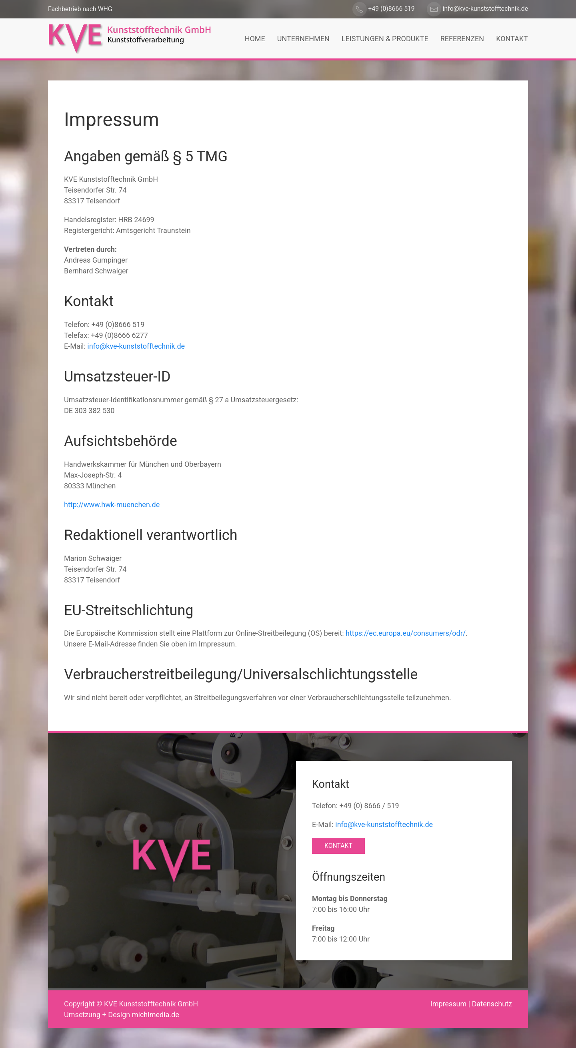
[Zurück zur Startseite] (129, 38)
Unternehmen (303, 38)
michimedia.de (155, 1014)
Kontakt (512, 38)
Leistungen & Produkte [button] (385, 38)
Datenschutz (492, 1004)
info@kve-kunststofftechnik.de (136, 346)
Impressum (448, 1004)
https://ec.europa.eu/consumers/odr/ (406, 633)
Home (255, 38)
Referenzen (462, 38)
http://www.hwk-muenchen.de (112, 504)
